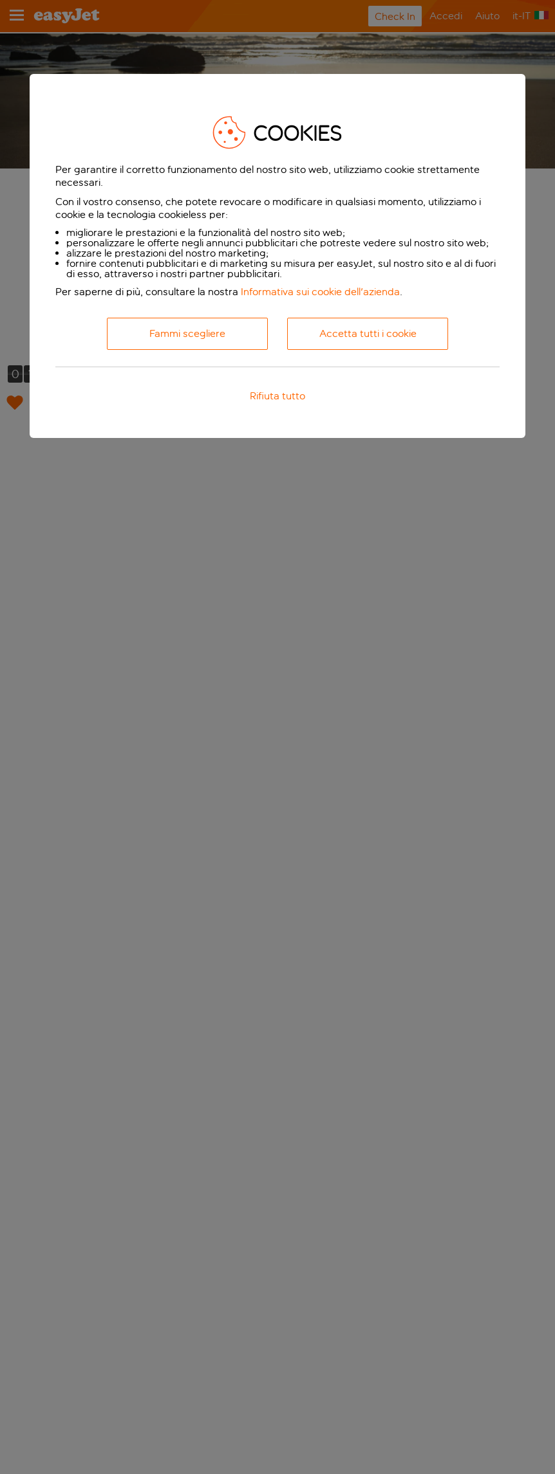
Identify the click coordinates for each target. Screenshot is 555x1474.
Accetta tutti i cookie (368, 333)
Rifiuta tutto (277, 396)
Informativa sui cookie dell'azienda (320, 292)
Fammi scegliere (187, 333)
